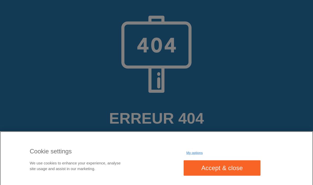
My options (194, 153)
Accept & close (222, 168)
